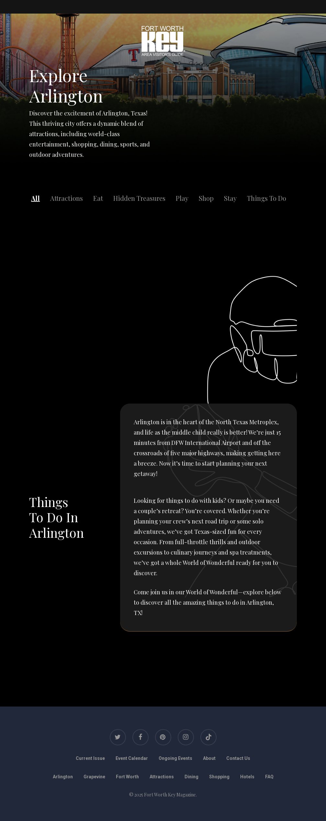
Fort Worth (127, 776)
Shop (206, 198)
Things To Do (266, 198)
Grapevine (94, 776)
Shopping (219, 776)
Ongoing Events (175, 758)
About (209, 758)
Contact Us (238, 758)
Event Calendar (132, 758)
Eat (98, 198)
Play (182, 198)
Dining (191, 776)
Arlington (63, 776)
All (35, 198)
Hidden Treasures (139, 198)
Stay (230, 198)
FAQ (269, 776)
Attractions (66, 198)
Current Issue (90, 758)
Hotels (247, 776)
